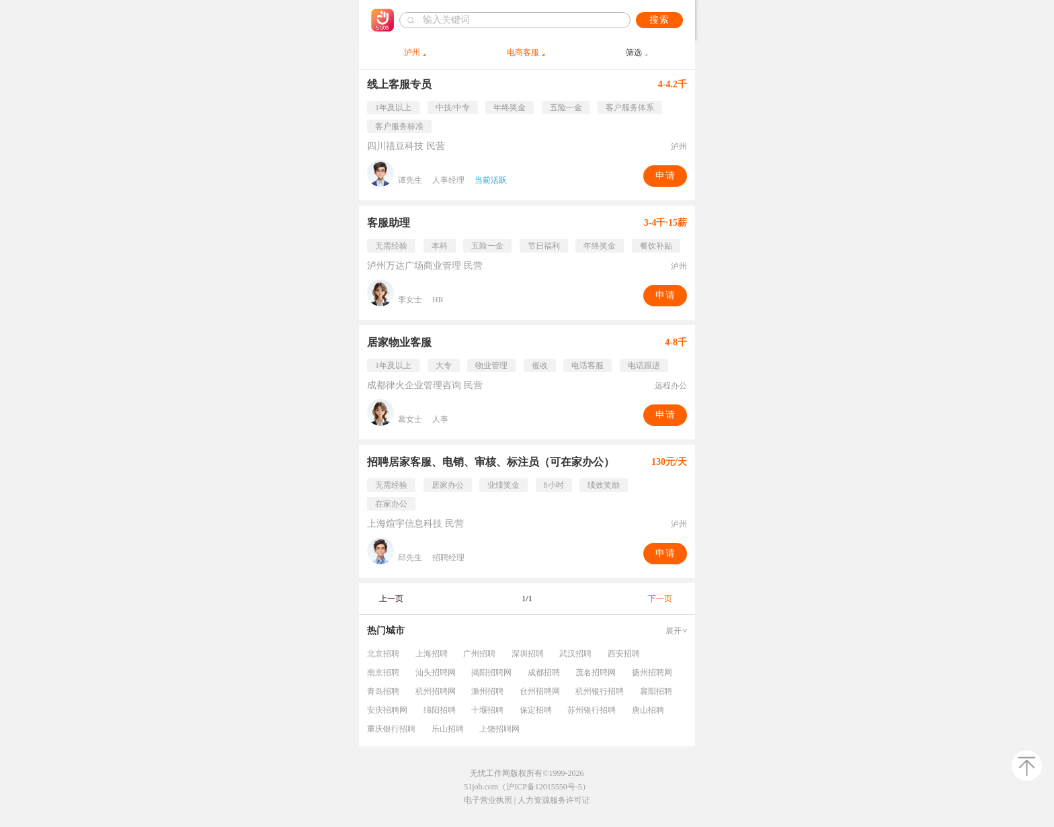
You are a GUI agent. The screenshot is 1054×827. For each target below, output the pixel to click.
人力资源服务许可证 (554, 800)
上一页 (391, 598)
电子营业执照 (488, 800)
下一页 (660, 598)
